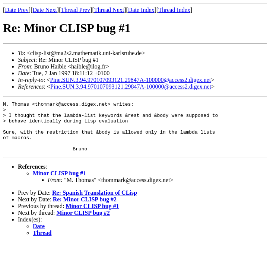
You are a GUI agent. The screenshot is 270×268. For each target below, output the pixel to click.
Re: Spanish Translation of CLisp (94, 203)
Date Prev (17, 10)
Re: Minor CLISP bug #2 (85, 209)
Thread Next (109, 10)
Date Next (45, 10)
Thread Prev (75, 10)
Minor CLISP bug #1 (59, 183)
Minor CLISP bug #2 (83, 223)
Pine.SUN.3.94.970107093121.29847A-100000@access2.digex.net (130, 80)
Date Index (141, 10)
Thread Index (174, 10)
